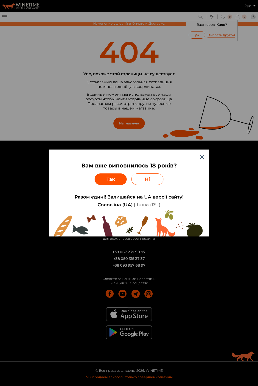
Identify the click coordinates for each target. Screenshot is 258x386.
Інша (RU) (148, 204)
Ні (147, 179)
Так (111, 179)
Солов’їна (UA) (115, 204)
